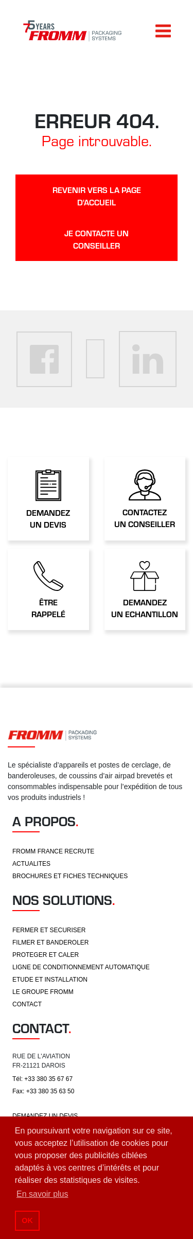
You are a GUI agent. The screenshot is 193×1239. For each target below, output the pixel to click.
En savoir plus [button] (42, 1194)
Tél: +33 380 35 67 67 (42, 1079)
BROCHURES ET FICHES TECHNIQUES (70, 876)
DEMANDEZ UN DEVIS (45, 1116)
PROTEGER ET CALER (45, 954)
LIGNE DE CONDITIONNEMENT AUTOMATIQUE (81, 967)
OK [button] (27, 1220)
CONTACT (27, 1004)
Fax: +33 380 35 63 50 (43, 1091)
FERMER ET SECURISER (48, 930)
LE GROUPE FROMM (43, 992)
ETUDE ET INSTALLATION (49, 979)
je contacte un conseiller (96, 239)
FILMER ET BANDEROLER (50, 942)
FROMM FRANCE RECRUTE (53, 851)
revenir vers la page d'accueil (96, 195)
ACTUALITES (31, 863)
